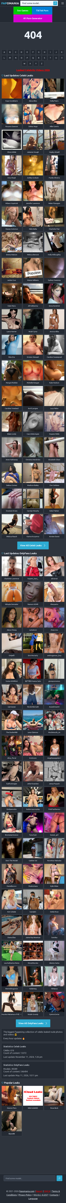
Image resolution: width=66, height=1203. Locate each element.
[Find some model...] (30, 1178)
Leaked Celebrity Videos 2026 (33, 70)
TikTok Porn (42, 10)
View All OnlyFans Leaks (33, 1023)
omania (10, 3)
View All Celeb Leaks (33, 545)
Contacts (54, 1195)
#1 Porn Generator (32, 18)
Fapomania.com (26, 1191)
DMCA (47, 1191)
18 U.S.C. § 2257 (40, 1195)
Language (33, 1198)
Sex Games (22, 10)
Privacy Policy (25, 1195)
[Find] (59, 1178)
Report (39, 1191)
